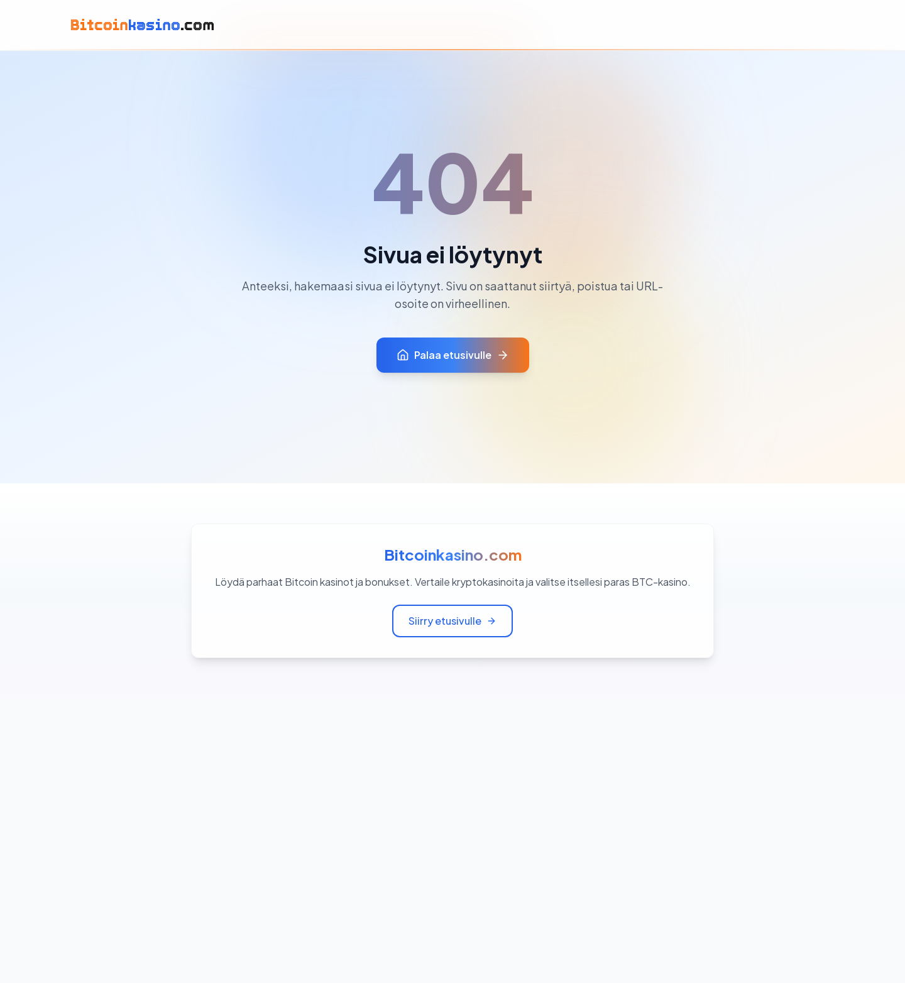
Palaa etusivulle (453, 354)
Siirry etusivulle (452, 620)
